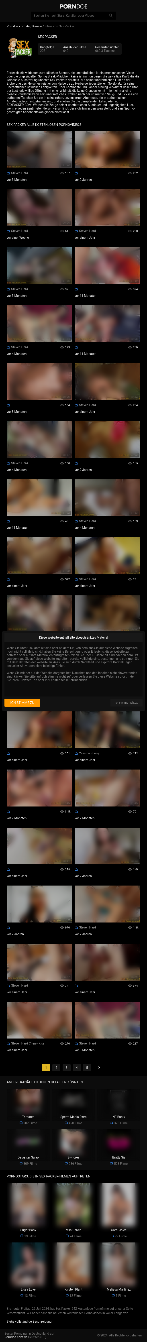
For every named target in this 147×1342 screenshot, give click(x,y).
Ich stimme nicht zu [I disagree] (126, 702)
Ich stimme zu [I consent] (22, 703)
